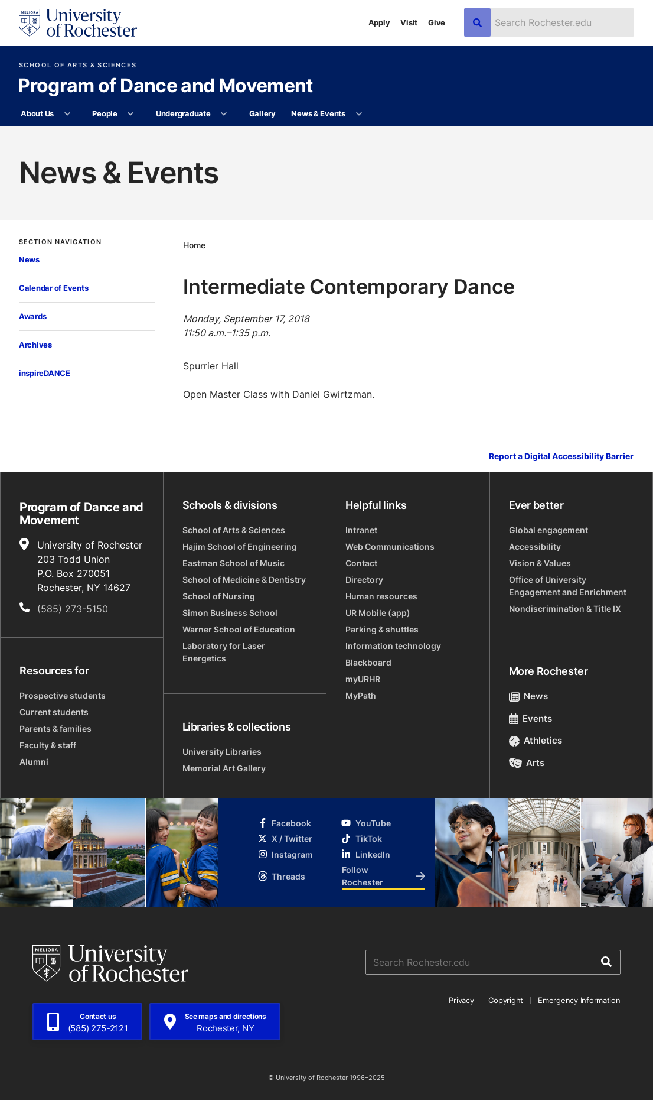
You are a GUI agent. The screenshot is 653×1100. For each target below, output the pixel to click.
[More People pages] (131, 114)
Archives (35, 344)
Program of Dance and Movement (165, 86)
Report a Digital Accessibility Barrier (561, 457)
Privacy (461, 1000)
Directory (364, 579)
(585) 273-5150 (72, 608)
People (104, 113)
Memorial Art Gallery (224, 768)
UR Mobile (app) (377, 612)
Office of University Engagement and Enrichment (567, 586)
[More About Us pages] (67, 114)
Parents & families (55, 728)
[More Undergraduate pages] (224, 114)
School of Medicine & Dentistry (244, 579)
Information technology (393, 645)
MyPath (360, 695)
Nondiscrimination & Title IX (565, 608)
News (29, 259)
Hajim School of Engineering (239, 546)
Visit (408, 22)
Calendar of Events (53, 288)
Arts (527, 763)
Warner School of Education (238, 629)
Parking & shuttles (382, 629)
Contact (361, 563)
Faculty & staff (47, 745)
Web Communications (390, 546)
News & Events (318, 113)
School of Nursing (218, 596)
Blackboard (368, 662)
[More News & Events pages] (358, 114)
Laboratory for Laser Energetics (223, 652)
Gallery (262, 113)
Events (531, 718)
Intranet (361, 530)
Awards (32, 316)
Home (194, 245)
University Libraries (222, 751)
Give (436, 22)
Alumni (33, 761)
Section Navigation (60, 242)
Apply (379, 22)
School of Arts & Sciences (77, 65)
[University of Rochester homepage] (78, 23)
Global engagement (548, 530)
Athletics (536, 740)
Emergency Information (579, 1000)
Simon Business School (229, 612)
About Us (37, 113)
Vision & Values (540, 563)
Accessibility (535, 546)
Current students (54, 712)
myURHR (362, 678)
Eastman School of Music (233, 563)
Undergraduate (183, 113)
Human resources (381, 596)
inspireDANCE (44, 373)
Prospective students (62, 695)
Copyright (505, 1000)
